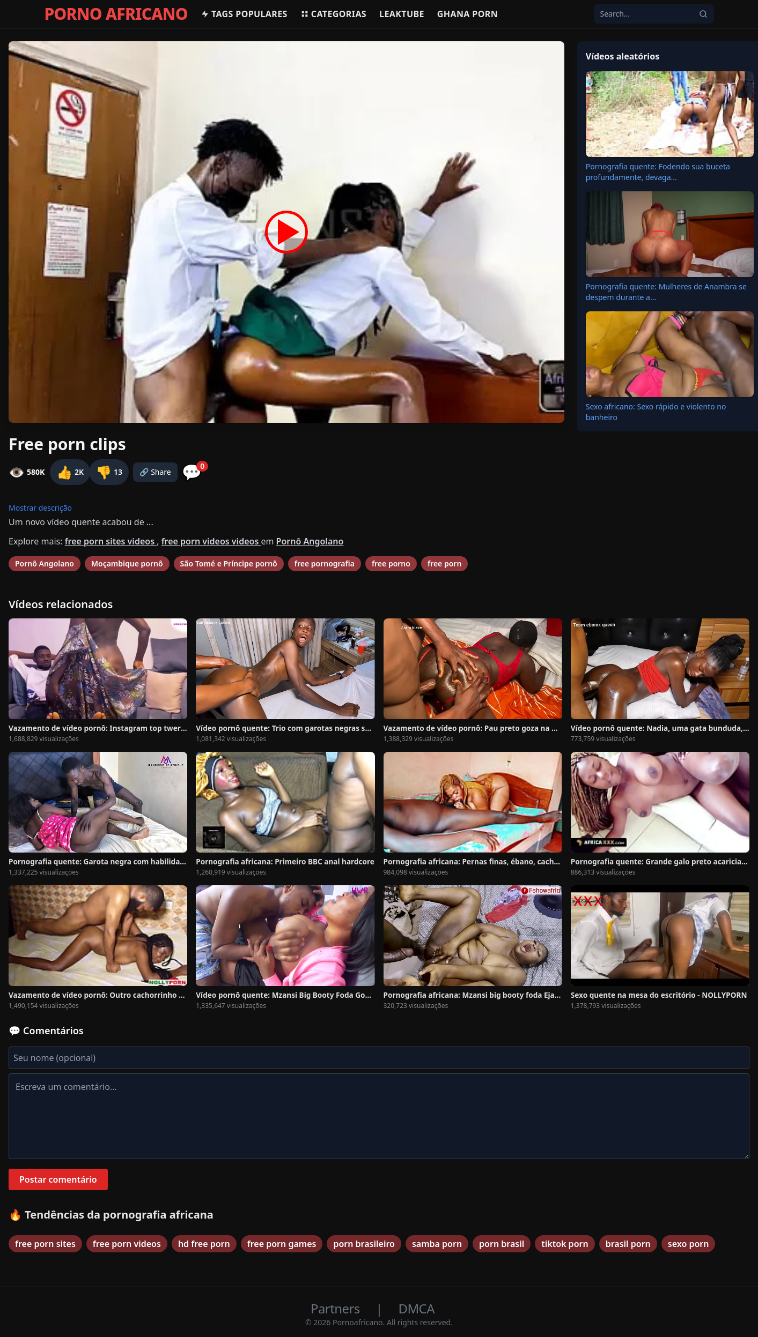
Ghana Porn (467, 14)
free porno (391, 563)
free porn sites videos (111, 541)
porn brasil (501, 1244)
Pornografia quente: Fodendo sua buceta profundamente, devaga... (658, 171)
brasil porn (628, 1244)
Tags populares (244, 14)
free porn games (282, 1244)
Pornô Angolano (310, 541)
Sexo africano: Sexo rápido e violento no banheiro (656, 411)
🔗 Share (155, 472)
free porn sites (45, 1244)
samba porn (437, 1244)
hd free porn (204, 1244)
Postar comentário (58, 1179)
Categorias (333, 14)
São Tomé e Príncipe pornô (228, 563)
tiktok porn (564, 1244)
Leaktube (401, 14)
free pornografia (325, 563)
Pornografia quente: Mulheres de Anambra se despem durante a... (666, 291)
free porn (444, 563)
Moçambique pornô (127, 563)
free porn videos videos (211, 541)
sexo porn (688, 1244)
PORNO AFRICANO (116, 14)
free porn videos (127, 1244)
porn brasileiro (364, 1244)
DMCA (417, 1308)
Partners (337, 1308)
